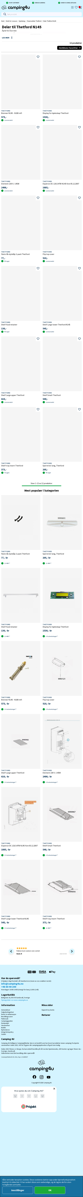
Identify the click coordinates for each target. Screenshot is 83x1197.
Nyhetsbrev (5, 1030)
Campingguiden (7, 1021)
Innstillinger (17, 1190)
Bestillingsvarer (7, 1016)
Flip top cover (48, 254)
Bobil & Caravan (11, 21)
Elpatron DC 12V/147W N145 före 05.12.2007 (61, 183)
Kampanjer (5, 1023)
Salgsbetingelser (7, 1012)
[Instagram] (41, 1077)
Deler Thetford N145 (49, 21)
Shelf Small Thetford (51, 395)
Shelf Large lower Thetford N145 (56, 324)
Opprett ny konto (48, 1010)
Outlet (3, 1034)
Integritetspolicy (7, 1032)
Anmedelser (5, 1010)
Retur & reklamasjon (8, 1014)
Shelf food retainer (9, 324)
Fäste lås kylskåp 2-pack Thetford (15, 254)
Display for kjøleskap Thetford (55, 113)
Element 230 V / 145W (10, 183)
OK (49, 1190)
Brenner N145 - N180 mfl (11, 113)
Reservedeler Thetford (34, 21)
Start (2, 21)
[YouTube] (48, 1077)
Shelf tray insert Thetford (12, 465)
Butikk (3, 1027)
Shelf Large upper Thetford (12, 395)
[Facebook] (34, 1077)
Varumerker (5, 1025)
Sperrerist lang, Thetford (53, 465)
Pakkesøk (4, 1019)
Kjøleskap (22, 21)
